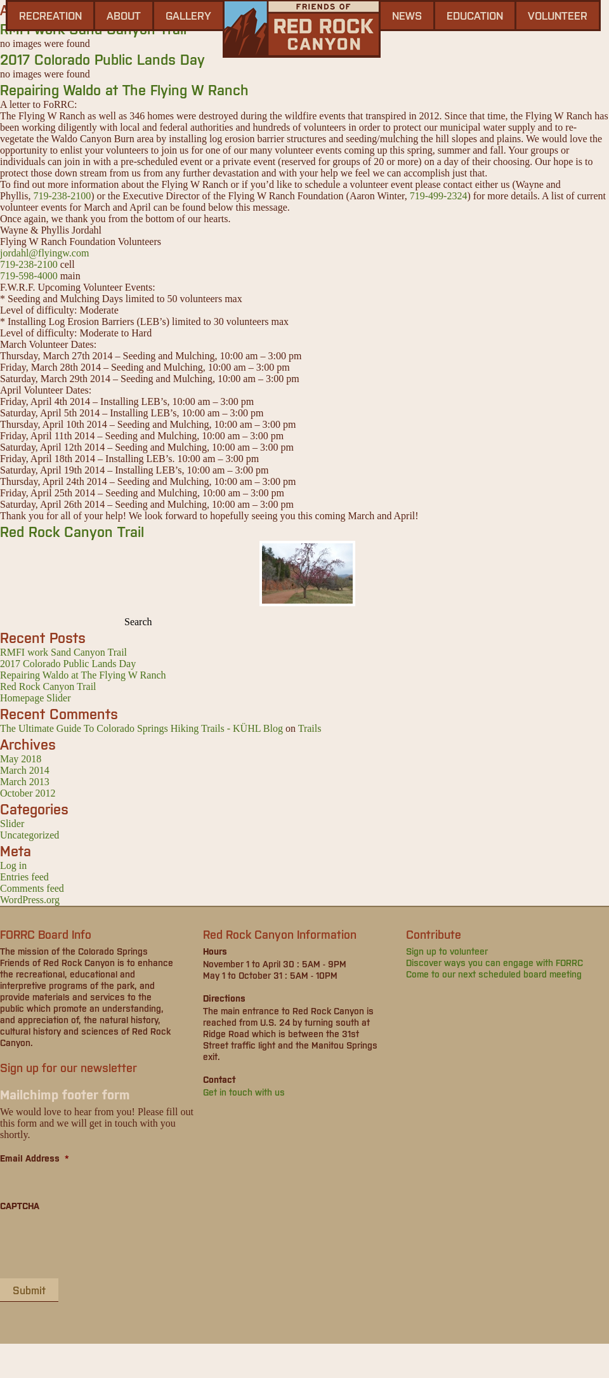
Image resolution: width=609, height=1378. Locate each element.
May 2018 (20, 758)
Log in (13, 865)
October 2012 (28, 793)
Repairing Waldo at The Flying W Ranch (124, 89)
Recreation (50, 15)
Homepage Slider (35, 697)
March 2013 (24, 781)
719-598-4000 (29, 275)
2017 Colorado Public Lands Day (102, 59)
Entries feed (24, 876)
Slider (12, 823)
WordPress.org (30, 899)
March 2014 (24, 770)
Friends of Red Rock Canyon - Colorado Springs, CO (302, 29)
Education (475, 15)
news (407, 15)
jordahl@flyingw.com (44, 253)
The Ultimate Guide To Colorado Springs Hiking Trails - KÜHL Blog (141, 728)
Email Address (34, 1157)
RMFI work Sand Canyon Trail (63, 652)
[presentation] (96, 1244)
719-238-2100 (62, 195)
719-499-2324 (439, 195)
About (124, 15)
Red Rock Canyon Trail (72, 531)
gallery (188, 15)
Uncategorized (29, 835)
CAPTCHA (19, 1205)
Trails (310, 728)
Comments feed (32, 888)
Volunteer (557, 15)
